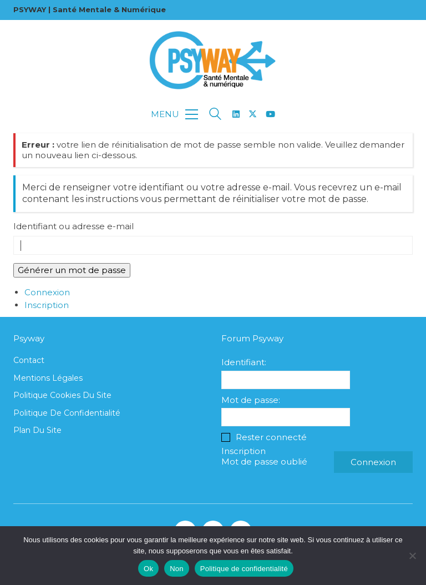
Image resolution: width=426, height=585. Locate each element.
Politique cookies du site (62, 395)
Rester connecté (271, 437)
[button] (174, 114)
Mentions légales (48, 378)
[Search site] (215, 115)
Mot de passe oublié (264, 461)
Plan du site (37, 430)
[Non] (412, 555)
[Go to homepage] (213, 60)
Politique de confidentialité (66, 413)
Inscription (46, 305)
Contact (28, 360)
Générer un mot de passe (72, 270)
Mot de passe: (250, 400)
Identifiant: (243, 362)
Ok (148, 568)
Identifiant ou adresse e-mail (73, 226)
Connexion (47, 292)
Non (177, 568)
